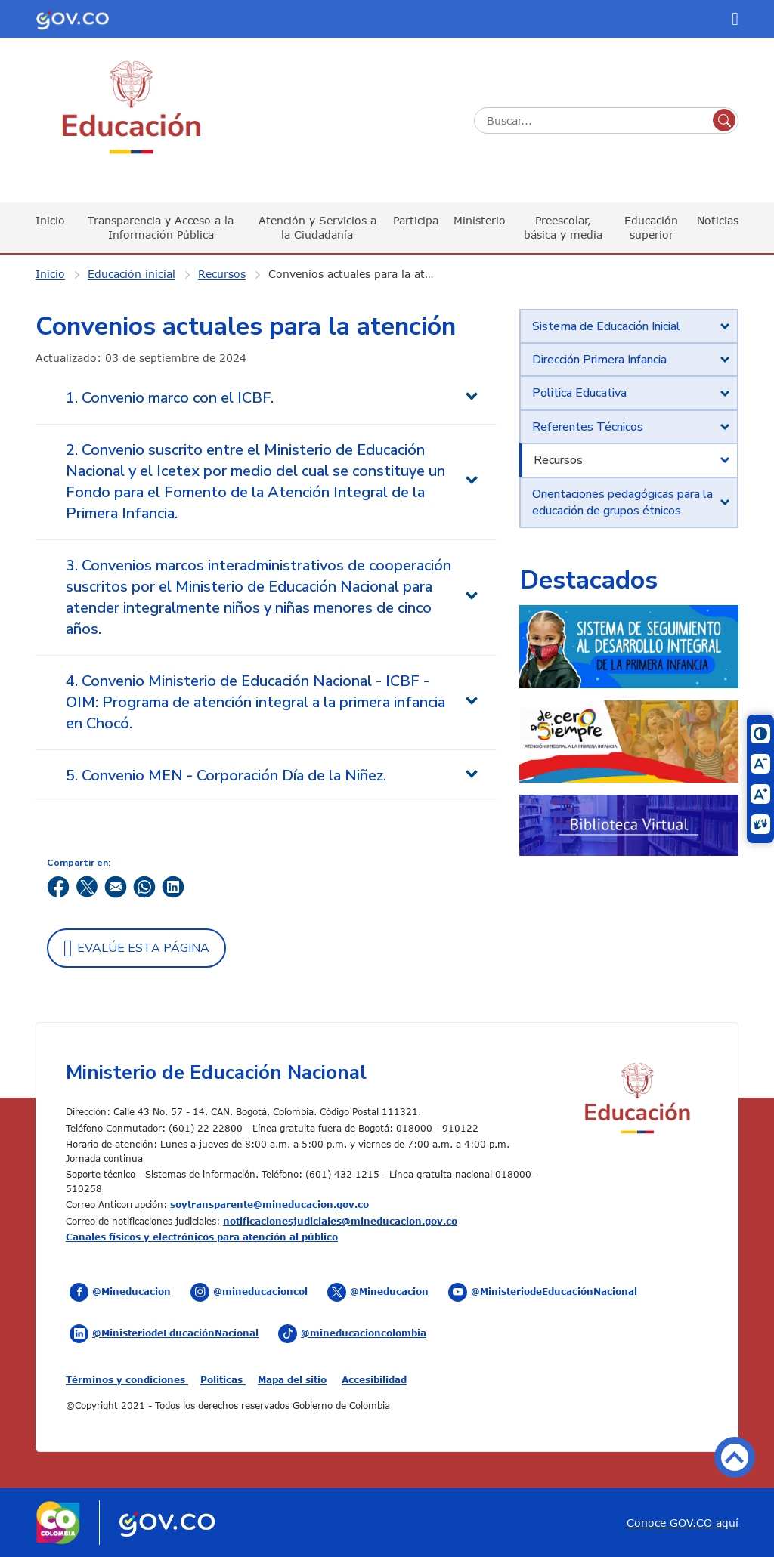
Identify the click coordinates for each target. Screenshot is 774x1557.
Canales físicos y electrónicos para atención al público (202, 1236)
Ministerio (480, 220)
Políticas (223, 1379)
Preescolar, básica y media (563, 227)
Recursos (222, 273)
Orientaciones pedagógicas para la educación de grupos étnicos (622, 502)
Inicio (50, 220)
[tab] (628, 326)
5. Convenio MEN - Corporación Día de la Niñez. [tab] (226, 775)
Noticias (717, 220)
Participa (415, 220)
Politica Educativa (579, 393)
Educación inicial (131, 273)
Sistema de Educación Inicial (606, 326)
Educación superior (651, 227)
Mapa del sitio (292, 1379)
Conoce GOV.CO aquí (682, 1522)
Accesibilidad (374, 1379)
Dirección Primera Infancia (599, 359)
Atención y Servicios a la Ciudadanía (317, 227)
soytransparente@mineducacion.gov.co (269, 1204)
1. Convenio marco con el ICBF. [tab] (170, 398)
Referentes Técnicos (587, 427)
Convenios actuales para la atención (362, 273)
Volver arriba (734, 1457)
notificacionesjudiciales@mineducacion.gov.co (340, 1221)
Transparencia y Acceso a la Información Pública (161, 227)
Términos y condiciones (127, 1379)
